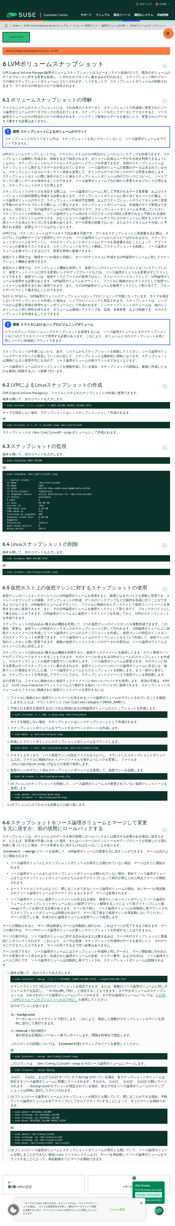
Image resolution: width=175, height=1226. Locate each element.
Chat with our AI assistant (148, 1195)
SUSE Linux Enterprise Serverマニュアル (46, 25)
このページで (16, 37)
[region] (79, 1209)
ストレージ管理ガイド (85, 25)
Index (16, 25)
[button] (13, 1209)
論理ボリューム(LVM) (113, 25)
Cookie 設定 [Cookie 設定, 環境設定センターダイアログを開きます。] (117, 1209)
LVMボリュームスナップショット (148, 25)
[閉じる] (141, 1203)
